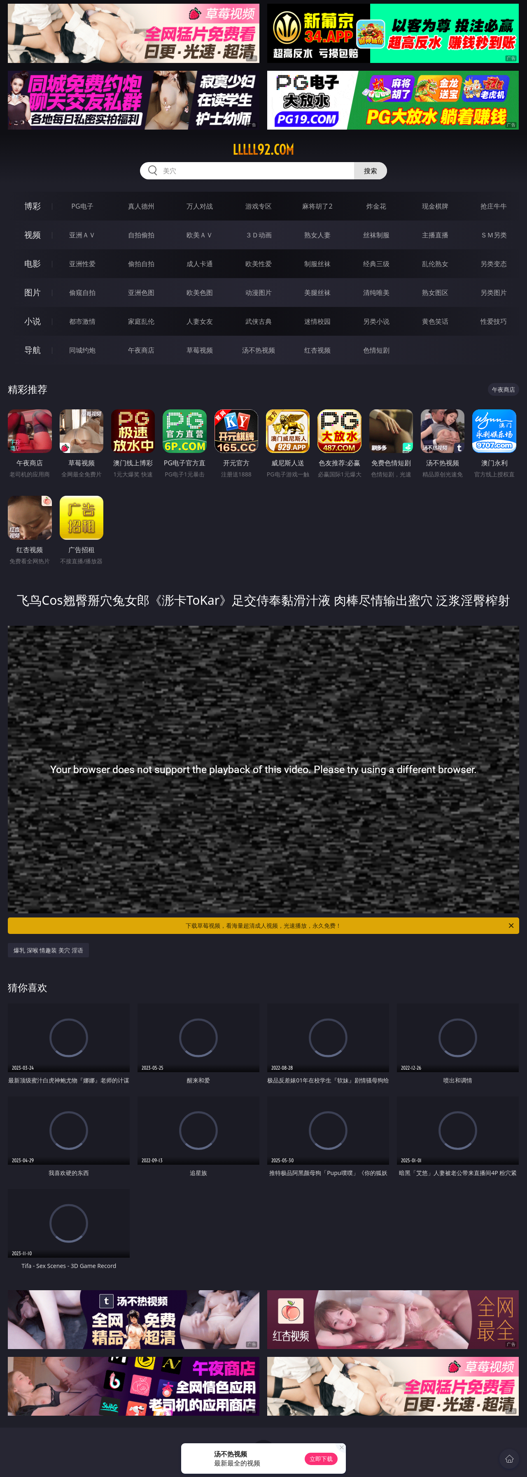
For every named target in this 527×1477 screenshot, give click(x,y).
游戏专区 (258, 206)
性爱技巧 (493, 321)
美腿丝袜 (317, 292)
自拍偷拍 (141, 234)
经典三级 (376, 263)
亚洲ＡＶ (82, 234)
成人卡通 (200, 263)
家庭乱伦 (141, 321)
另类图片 (493, 292)
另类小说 (376, 321)
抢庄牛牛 (493, 206)
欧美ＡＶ (200, 234)
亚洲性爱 (82, 263)
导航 (32, 349)
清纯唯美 (376, 292)
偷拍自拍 (141, 263)
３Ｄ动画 (258, 234)
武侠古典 (258, 321)
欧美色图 (200, 292)
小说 (32, 321)
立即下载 (321, 1459)
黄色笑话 (435, 321)
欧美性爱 (258, 263)
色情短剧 (376, 350)
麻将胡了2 (317, 206)
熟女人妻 (317, 234)
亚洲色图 (141, 292)
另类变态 (493, 263)
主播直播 (435, 234)
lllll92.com (263, 150)
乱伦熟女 (435, 263)
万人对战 (200, 206)
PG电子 (82, 206)
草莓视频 (200, 350)
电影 (32, 263)
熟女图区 (435, 292)
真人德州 (141, 206)
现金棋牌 (435, 206)
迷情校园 (317, 321)
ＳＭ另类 (493, 234)
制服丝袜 (317, 263)
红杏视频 (317, 350)
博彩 (32, 205)
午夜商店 (141, 350)
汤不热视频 (258, 350)
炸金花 (376, 206)
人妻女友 (200, 321)
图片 (32, 292)
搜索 (370, 170)
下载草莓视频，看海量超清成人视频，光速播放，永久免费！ (350, 926)
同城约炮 (82, 350)
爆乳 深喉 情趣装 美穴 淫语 (48, 950)
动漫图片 (258, 292)
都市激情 (82, 321)
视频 (32, 234)
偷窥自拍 (82, 292)
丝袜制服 (376, 234)
